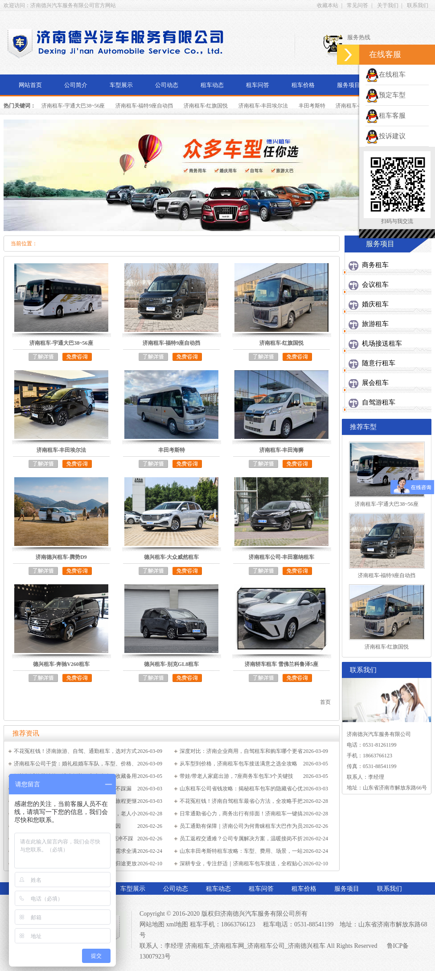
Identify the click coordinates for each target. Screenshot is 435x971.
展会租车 (375, 382)
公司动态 (166, 85)
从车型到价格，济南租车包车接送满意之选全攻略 (238, 763)
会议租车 (375, 284)
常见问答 (357, 5)
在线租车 (385, 74)
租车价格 (303, 85)
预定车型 (385, 95)
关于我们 (387, 5)
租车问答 (257, 85)
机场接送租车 (382, 343)
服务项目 (348, 85)
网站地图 (152, 924)
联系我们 (417, 5)
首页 (325, 702)
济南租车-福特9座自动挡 (144, 106)
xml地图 (177, 924)
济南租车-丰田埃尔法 (263, 106)
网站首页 (30, 85)
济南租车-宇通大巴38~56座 (73, 106)
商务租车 (375, 265)
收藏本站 (327, 5)
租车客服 (385, 115)
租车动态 (212, 85)
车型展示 (121, 85)
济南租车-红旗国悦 (206, 106)
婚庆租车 (375, 304)
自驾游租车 (378, 402)
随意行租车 (378, 363)
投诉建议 (385, 136)
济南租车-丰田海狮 (358, 106)
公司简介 (75, 85)
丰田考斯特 (312, 106)
